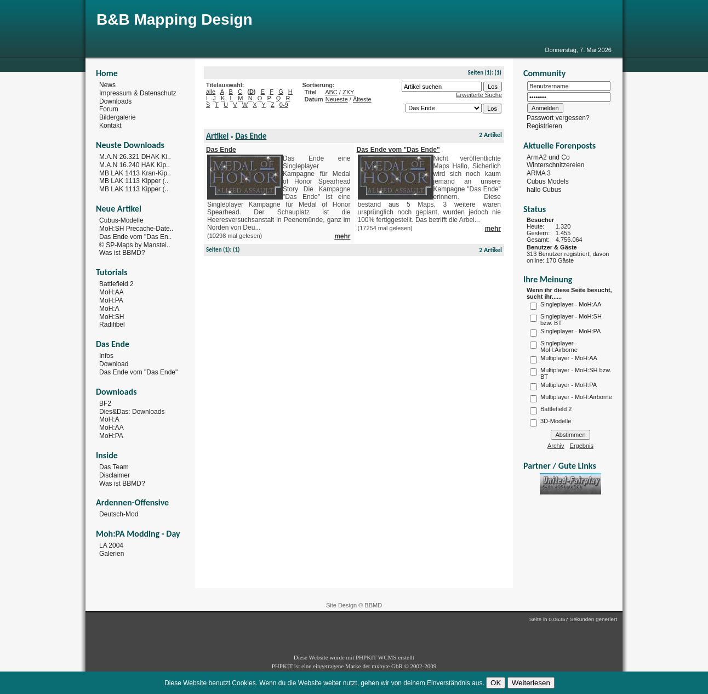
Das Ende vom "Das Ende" (138, 372)
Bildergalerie (117, 117)
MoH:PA (111, 300)
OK (495, 683)
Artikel (217, 136)
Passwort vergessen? (558, 118)
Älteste (362, 99)
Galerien (111, 554)
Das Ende (250, 136)
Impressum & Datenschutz (137, 93)
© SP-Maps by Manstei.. (134, 244)
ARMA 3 (539, 173)
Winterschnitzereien (555, 165)
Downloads (115, 101)
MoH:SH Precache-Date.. (136, 228)
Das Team (114, 467)
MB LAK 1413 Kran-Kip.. (135, 173)
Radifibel (112, 324)
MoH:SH (111, 316)
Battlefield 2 (116, 284)
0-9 (283, 104)
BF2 (105, 403)
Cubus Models (548, 181)
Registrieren (544, 126)
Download (113, 364)
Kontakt (110, 125)
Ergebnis (581, 445)
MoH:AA (111, 292)
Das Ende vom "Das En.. (135, 237)
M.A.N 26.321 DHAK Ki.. (135, 157)
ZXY (348, 92)
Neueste (337, 99)
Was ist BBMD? (122, 253)
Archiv (555, 445)
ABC (331, 92)
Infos (106, 356)
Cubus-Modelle (121, 220)
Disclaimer (114, 475)
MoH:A (109, 308)
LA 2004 (111, 545)
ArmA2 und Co (548, 157)
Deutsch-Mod (118, 514)
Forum (108, 109)
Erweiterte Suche (479, 95)
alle (210, 91)
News (107, 85)
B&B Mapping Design (174, 19)
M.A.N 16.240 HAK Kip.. (134, 165)
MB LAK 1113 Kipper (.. (133, 181)
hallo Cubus (544, 190)
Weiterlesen (531, 683)
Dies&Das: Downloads (131, 411)
